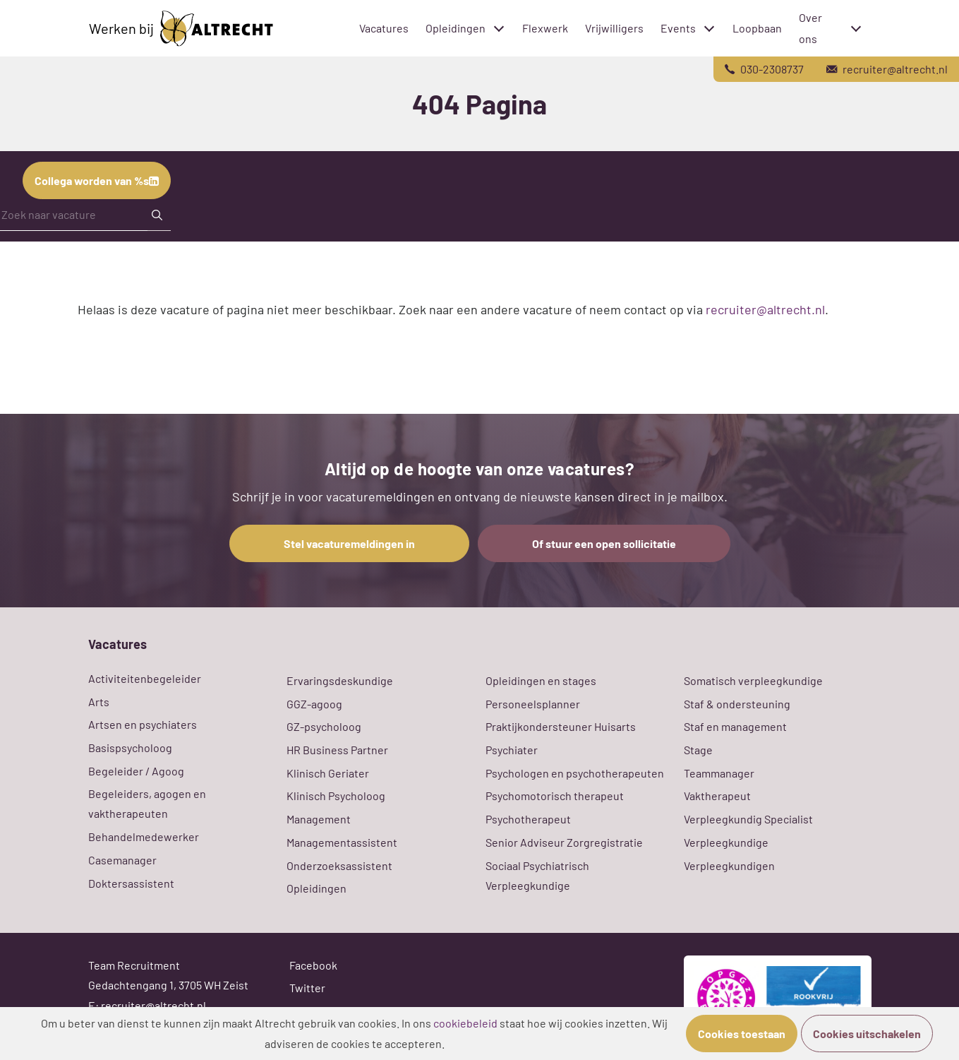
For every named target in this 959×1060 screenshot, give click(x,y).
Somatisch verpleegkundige (753, 680)
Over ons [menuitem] (810, 28)
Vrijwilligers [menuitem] (614, 28)
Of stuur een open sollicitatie (604, 543)
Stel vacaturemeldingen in (349, 543)
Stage (698, 749)
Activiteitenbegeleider (144, 678)
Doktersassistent (131, 883)
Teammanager (719, 773)
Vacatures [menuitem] (384, 28)
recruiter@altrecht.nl (765, 309)
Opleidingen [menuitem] (451, 28)
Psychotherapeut (528, 819)
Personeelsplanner (532, 703)
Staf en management (735, 726)
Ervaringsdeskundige (340, 680)
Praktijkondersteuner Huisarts (560, 726)
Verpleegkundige (726, 842)
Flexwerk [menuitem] (545, 28)
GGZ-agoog (314, 703)
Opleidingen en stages (540, 680)
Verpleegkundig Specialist (748, 819)
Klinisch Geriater (328, 773)
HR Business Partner (337, 749)
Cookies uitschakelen (867, 1033)
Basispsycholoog (130, 747)
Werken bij (181, 29)
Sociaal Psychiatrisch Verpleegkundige (537, 875)
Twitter (307, 987)
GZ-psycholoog (324, 726)
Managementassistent (342, 842)
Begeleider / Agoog (136, 771)
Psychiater (511, 749)
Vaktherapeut (717, 795)
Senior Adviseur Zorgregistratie (564, 842)
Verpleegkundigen (729, 865)
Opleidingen (316, 888)
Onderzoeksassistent (339, 865)
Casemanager (122, 860)
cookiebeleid (465, 1023)
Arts (98, 701)
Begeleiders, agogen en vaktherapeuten (147, 803)
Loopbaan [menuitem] (757, 28)
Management (319, 819)
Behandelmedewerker (143, 836)
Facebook (313, 965)
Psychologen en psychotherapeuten (574, 773)
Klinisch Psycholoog (336, 795)
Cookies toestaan (741, 1033)
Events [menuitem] (676, 28)
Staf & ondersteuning (737, 703)
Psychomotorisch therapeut (554, 795)
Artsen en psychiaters (142, 724)
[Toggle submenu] (499, 28)
